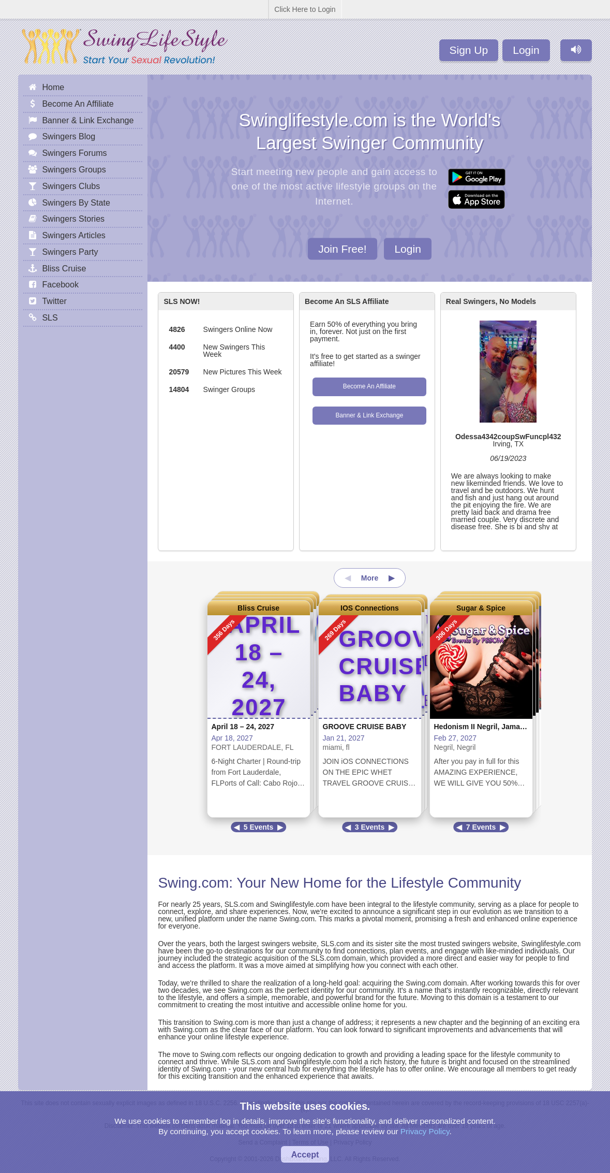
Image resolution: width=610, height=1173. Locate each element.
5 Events (259, 827)
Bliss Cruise (258, 608)
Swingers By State (76, 202)
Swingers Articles (74, 235)
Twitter (54, 301)
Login (526, 50)
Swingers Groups (74, 169)
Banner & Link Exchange (369, 415)
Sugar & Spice (480, 608)
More (369, 578)
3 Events (370, 827)
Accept (305, 1154)
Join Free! (342, 248)
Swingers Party (70, 251)
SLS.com (239, 904)
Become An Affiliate (369, 386)
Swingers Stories (73, 218)
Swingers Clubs (71, 186)
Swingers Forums (74, 152)
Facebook (60, 284)
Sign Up (469, 50)
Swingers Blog (68, 136)
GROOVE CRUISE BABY (365, 726)
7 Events (481, 827)
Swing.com (193, 883)
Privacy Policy (425, 1131)
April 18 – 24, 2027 (243, 726)
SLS (49, 317)
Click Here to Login (304, 9)
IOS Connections (369, 608)
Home (53, 87)
